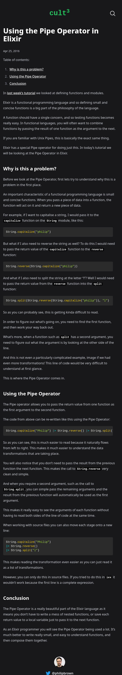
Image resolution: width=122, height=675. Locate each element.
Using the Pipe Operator (28, 76)
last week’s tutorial (21, 93)
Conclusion (18, 83)
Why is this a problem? (27, 69)
